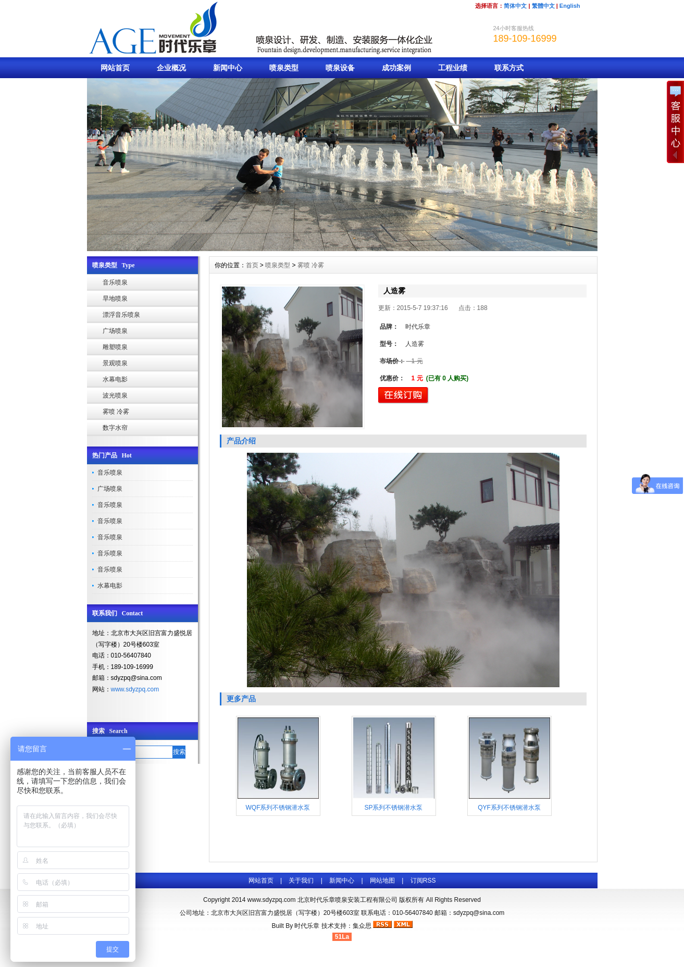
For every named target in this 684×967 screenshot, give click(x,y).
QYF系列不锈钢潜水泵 (509, 807)
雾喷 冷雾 (116, 411)
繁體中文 (543, 6)
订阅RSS (423, 880)
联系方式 (509, 68)
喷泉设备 (340, 68)
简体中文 (515, 6)
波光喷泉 (115, 395)
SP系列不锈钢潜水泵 (393, 807)
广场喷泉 (115, 330)
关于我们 (301, 880)
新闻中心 (227, 68)
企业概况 (171, 68)
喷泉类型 (284, 68)
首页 (252, 265)
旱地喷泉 (115, 298)
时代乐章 (306, 925)
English (569, 6)
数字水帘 (115, 427)
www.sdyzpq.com (135, 689)
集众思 (362, 925)
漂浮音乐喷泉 (121, 314)
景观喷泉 (115, 363)
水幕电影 (115, 379)
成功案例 (396, 68)
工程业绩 (452, 68)
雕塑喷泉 (115, 347)
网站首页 (115, 68)
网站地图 (382, 880)
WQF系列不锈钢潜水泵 (278, 807)
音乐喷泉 (115, 282)
